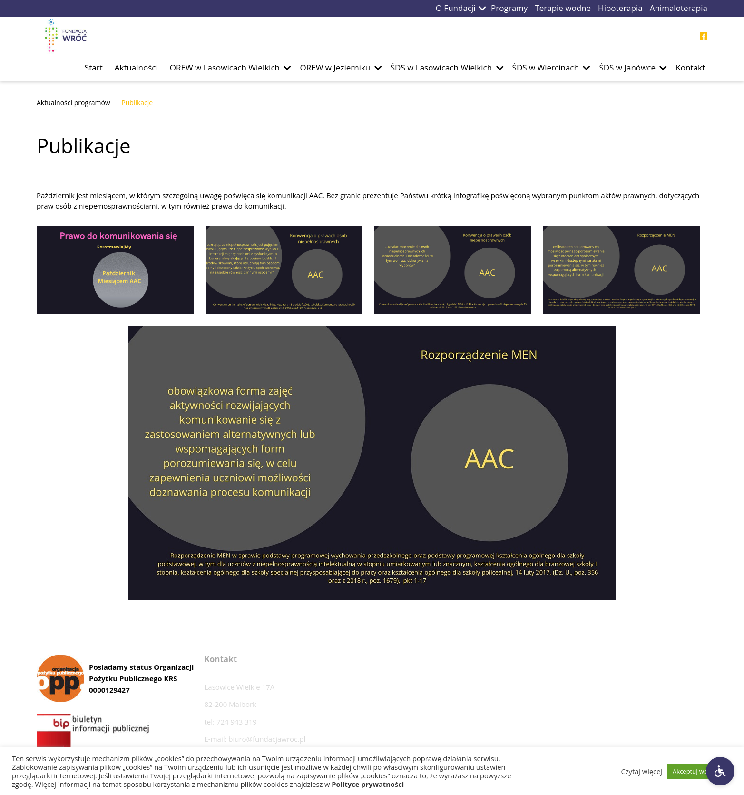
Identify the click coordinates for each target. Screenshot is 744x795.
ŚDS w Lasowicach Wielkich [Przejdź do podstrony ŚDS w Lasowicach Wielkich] (441, 67)
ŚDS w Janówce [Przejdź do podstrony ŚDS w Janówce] (627, 67)
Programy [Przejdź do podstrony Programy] (509, 7)
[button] (482, 8)
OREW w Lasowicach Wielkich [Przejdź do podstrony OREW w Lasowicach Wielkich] (225, 67)
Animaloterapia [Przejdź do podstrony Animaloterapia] (678, 7)
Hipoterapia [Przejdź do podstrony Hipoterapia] (620, 7)
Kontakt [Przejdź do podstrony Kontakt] (690, 67)
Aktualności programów (73, 102)
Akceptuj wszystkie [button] (699, 771)
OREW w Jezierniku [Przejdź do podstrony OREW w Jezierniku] (335, 67)
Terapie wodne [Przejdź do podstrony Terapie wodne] (563, 7)
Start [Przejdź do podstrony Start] (94, 67)
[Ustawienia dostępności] (720, 771)
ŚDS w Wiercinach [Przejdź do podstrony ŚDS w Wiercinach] (545, 67)
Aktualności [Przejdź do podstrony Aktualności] (136, 67)
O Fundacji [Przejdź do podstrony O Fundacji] (456, 7)
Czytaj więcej (642, 771)
